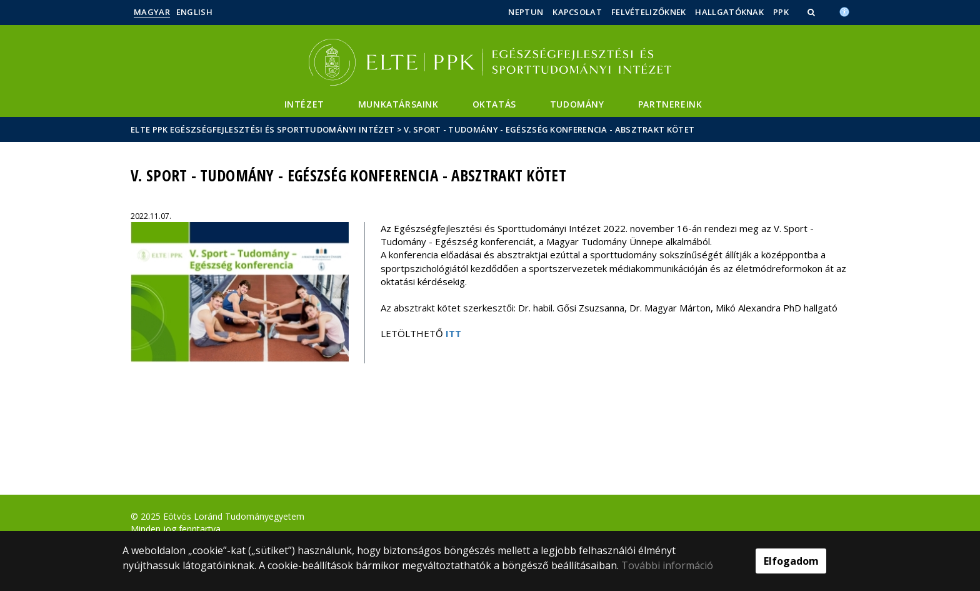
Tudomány (577, 104)
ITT (453, 333)
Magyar (152, 12)
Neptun (525, 12)
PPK (781, 12)
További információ (667, 565)
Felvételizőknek (648, 12)
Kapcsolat (577, 12)
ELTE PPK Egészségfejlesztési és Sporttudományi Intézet (262, 129)
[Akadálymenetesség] (844, 10)
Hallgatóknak (729, 12)
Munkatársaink (398, 104)
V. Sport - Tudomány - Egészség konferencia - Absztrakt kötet (549, 129)
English (194, 12)
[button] (813, 12)
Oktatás (494, 104)
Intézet (304, 104)
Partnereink (670, 104)
